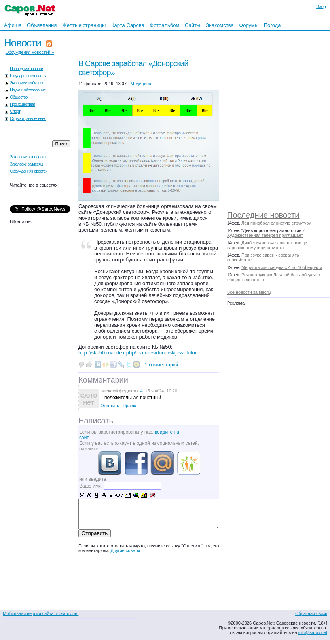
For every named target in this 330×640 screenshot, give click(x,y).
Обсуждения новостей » (30, 52)
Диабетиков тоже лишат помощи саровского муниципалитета (267, 245)
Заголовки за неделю (27, 156)
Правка (130, 405)
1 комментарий (161, 365)
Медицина (141, 83)
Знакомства (220, 25)
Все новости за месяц (249, 292)
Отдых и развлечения (28, 118)
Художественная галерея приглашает (265, 235)
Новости (22, 43)
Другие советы (125, 550)
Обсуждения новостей (28, 171)
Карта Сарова (127, 25)
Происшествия (22, 104)
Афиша (12, 25)
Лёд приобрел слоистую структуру (276, 223)
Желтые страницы (84, 25)
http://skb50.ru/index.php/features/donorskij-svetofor (137, 353)
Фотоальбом (164, 25)
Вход (321, 6)
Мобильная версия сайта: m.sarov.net (40, 613)
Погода (272, 25)
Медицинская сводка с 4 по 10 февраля (281, 267)
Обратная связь (311, 613)
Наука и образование (28, 90)
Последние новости (263, 215)
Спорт (15, 111)
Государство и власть (28, 75)
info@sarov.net (312, 632)
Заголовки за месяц (26, 164)
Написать (95, 420)
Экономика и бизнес (27, 82)
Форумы (248, 25)
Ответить (110, 405)
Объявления (42, 25)
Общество (18, 97)
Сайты (192, 25)
